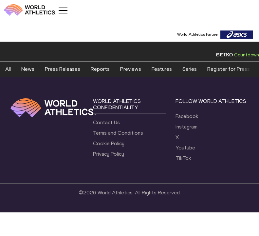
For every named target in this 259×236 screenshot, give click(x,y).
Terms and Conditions (118, 133)
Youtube (185, 148)
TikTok (183, 158)
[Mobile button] (62, 10)
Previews (130, 69)
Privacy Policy (108, 154)
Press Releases (62, 69)
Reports (100, 69)
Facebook (187, 116)
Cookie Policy (108, 143)
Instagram (186, 127)
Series (189, 69)
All (8, 69)
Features (162, 69)
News (27, 69)
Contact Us (106, 122)
